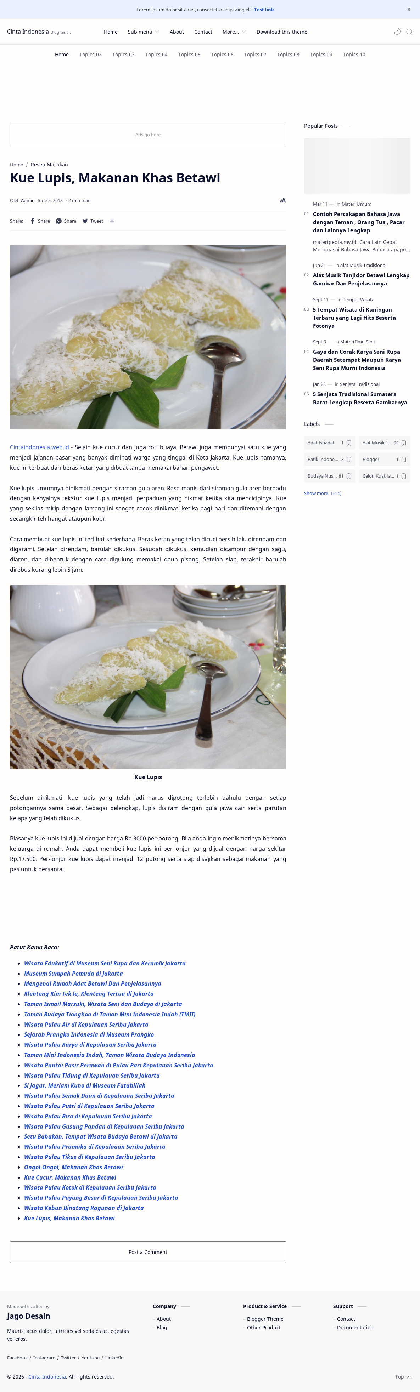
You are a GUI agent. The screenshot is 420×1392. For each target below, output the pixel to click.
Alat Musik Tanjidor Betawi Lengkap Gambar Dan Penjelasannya (361, 279)
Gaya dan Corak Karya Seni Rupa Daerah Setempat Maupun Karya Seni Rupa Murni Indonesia (357, 359)
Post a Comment (148, 1252)
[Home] (62, 54)
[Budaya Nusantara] (329, 476)
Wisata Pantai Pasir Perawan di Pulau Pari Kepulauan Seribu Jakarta (119, 1065)
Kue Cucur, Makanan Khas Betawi (71, 1177)
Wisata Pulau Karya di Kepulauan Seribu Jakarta (91, 1045)
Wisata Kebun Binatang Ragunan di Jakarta (84, 1208)
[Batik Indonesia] (329, 459)
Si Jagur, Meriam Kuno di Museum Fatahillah (85, 1085)
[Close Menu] (409, 9)
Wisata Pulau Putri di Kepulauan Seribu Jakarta (90, 1106)
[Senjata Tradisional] (360, 384)
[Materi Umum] (356, 204)
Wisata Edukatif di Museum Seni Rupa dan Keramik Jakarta (105, 963)
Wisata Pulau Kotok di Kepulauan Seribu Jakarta (90, 1187)
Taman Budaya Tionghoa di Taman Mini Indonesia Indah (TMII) (110, 1014)
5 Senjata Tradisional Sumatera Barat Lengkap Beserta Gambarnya (360, 398)
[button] (397, 31)
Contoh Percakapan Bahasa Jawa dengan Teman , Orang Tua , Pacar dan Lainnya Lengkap (359, 222)
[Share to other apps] (112, 221)
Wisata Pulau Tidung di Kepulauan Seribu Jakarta (92, 1075)
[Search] (409, 31)
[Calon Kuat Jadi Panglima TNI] (384, 476)
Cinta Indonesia (28, 31)
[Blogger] (384, 459)
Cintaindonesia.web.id (39, 447)
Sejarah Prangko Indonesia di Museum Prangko (89, 1034)
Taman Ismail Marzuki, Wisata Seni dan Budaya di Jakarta (104, 1004)
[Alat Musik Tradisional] (363, 265)
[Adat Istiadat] (329, 442)
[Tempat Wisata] (358, 299)
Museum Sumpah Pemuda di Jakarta (74, 973)
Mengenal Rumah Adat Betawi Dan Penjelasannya (92, 983)
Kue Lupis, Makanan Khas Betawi (69, 1218)
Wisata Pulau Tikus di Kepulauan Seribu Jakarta (90, 1157)
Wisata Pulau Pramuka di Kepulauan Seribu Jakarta (95, 1147)
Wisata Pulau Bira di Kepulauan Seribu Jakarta (88, 1116)
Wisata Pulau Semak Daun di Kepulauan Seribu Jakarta (100, 1096)
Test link (264, 9)
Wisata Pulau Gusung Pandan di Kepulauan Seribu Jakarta (105, 1126)
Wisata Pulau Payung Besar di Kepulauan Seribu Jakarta (102, 1198)
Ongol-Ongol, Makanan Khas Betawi (74, 1167)
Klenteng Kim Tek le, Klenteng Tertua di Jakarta (89, 994)
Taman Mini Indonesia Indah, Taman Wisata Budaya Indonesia (110, 1055)
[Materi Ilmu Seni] (357, 341)
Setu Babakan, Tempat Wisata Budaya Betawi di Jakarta (101, 1136)
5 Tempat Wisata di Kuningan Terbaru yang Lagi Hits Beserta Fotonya (354, 317)
